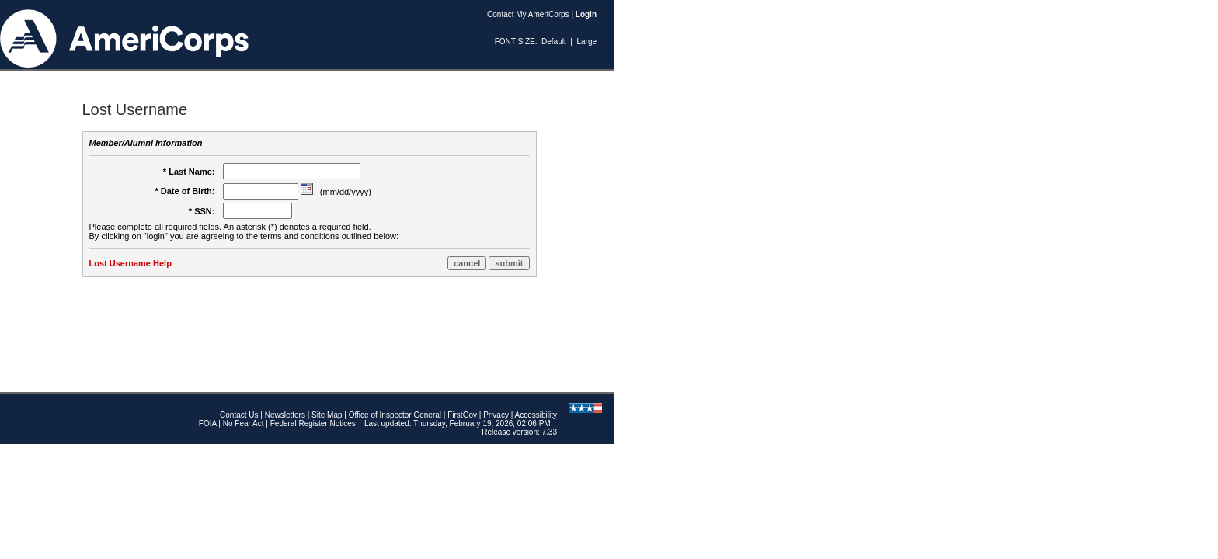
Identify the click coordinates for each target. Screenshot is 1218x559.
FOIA (208, 423)
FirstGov (462, 415)
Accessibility (536, 415)
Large (586, 41)
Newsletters (285, 415)
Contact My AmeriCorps (528, 14)
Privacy (496, 415)
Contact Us (239, 415)
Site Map (326, 415)
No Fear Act (243, 423)
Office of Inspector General (395, 415)
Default (553, 41)
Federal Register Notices (313, 423)
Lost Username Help (130, 263)
